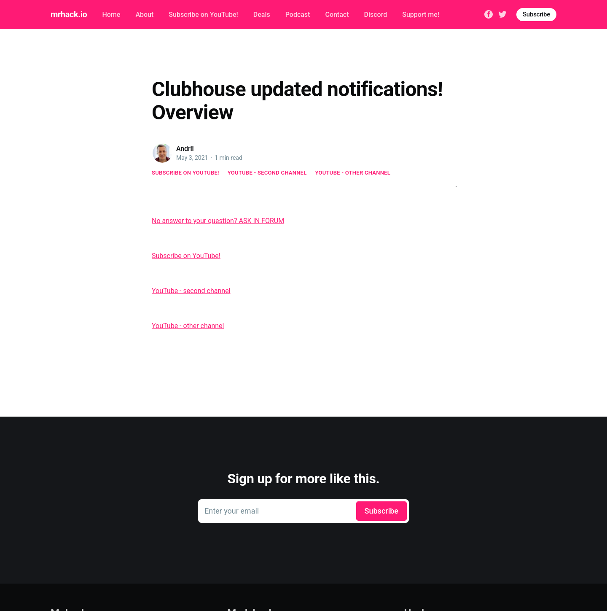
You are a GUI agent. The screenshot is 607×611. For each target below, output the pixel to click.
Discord (375, 15)
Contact (337, 15)
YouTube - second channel (267, 173)
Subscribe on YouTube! (203, 15)
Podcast (297, 15)
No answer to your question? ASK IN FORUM (218, 221)
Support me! (420, 15)
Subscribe (536, 14)
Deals (261, 15)
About (144, 15)
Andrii (185, 149)
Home (111, 15)
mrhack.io (69, 14)
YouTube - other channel (353, 173)
